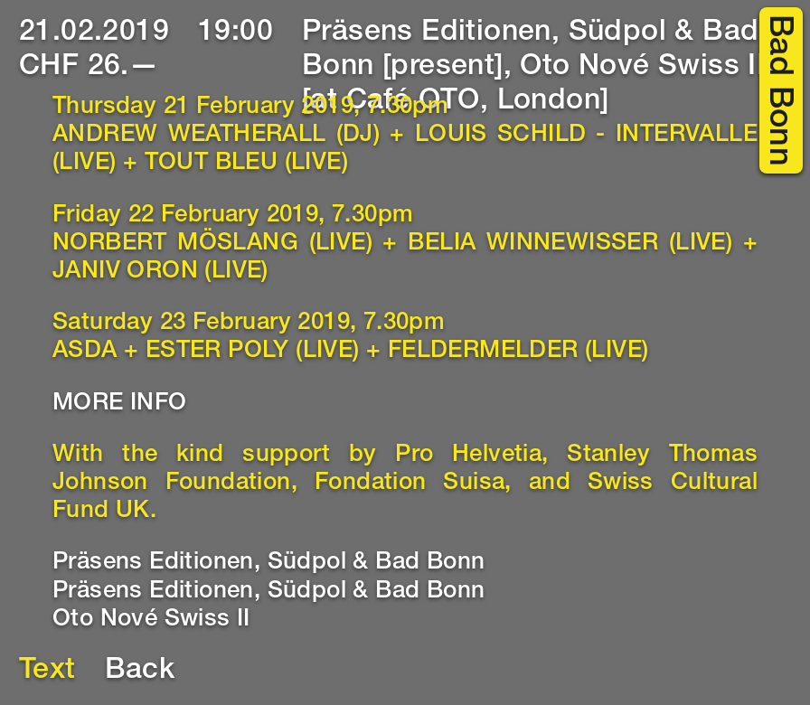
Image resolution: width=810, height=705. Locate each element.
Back (140, 671)
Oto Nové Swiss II (151, 620)
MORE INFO (119, 404)
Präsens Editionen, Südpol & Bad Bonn (268, 563)
